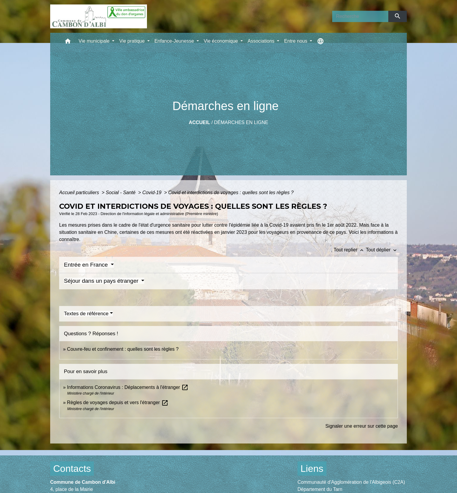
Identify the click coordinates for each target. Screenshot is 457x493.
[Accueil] (98, 16)
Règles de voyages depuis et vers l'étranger (117, 402)
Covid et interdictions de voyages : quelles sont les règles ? (231, 192)
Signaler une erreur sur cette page (361, 426)
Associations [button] (262, 41)
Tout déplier (382, 249)
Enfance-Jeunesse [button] (174, 41)
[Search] (360, 16)
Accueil (199, 122)
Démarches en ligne (241, 122)
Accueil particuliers (79, 192)
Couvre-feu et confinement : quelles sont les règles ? (123, 349)
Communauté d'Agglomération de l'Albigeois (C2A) (351, 482)
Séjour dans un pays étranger (102, 281)
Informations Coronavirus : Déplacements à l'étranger (127, 387)
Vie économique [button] (221, 41)
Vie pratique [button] (132, 41)
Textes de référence (86, 313)
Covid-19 (152, 192)
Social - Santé (121, 192)
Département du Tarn (319, 489)
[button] (67, 42)
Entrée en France (86, 265)
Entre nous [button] (296, 41)
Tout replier (350, 249)
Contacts (72, 468)
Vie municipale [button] (95, 41)
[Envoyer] (397, 16)
